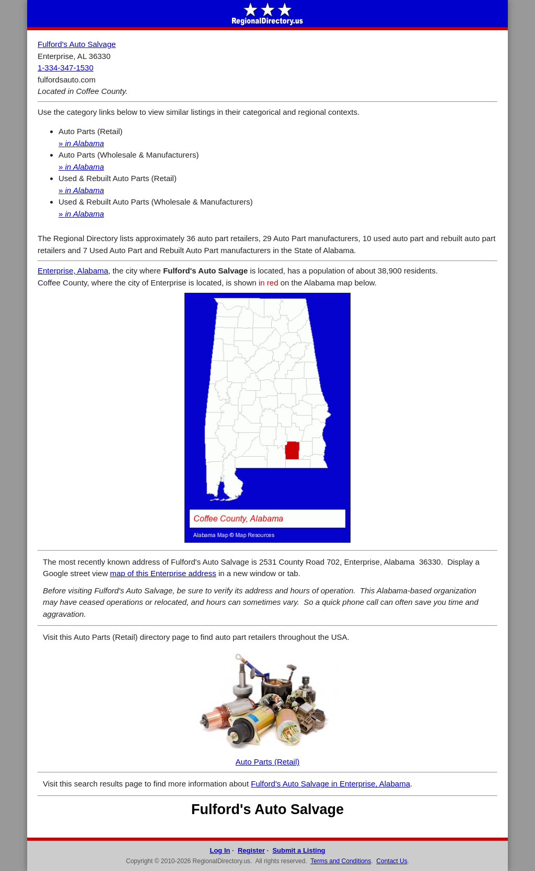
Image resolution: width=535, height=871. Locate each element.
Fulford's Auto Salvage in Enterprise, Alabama (330, 783)
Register (251, 850)
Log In (220, 850)
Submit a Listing (298, 850)
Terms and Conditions (340, 861)
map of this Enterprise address (163, 573)
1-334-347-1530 (66, 67)
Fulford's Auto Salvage (77, 44)
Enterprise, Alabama (73, 270)
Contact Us (391, 861)
